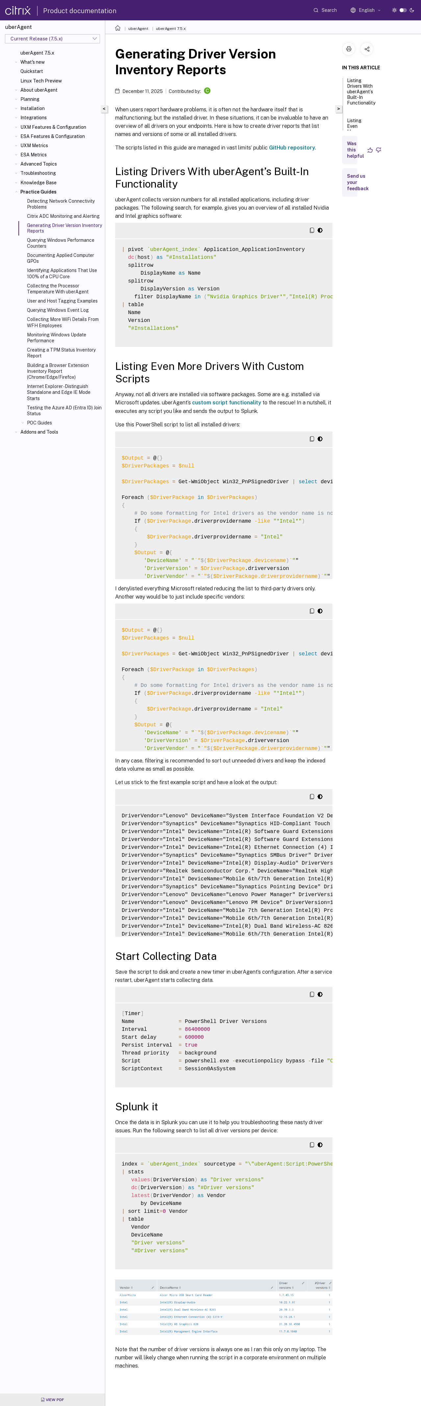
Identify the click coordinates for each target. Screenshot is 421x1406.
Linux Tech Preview (41, 80)
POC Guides (39, 422)
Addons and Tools (39, 432)
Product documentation (79, 11)
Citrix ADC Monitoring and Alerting (63, 216)
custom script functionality (226, 402)
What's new (32, 62)
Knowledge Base (38, 182)
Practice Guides (38, 191)
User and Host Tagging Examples (62, 301)
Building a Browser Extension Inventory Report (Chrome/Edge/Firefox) (58, 371)
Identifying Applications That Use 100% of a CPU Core (62, 273)
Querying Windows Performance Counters (60, 243)
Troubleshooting (38, 173)
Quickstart (31, 71)
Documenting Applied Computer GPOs (60, 258)
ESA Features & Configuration (52, 136)
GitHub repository (292, 148)
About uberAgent (39, 90)
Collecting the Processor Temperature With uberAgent (57, 288)
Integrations (33, 117)
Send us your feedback (358, 182)
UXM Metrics (34, 145)
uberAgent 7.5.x (37, 53)
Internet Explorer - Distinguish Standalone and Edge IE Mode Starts (58, 392)
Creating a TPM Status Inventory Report (61, 352)
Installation (32, 108)
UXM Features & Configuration (53, 127)
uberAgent (138, 28)
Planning (29, 99)
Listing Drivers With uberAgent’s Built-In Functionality (361, 94)
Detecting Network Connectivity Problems (61, 204)
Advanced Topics (38, 164)
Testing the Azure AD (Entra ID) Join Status (64, 410)
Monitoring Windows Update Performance (56, 337)
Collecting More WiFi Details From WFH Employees (63, 322)
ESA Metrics (33, 154)
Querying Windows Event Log (58, 310)
